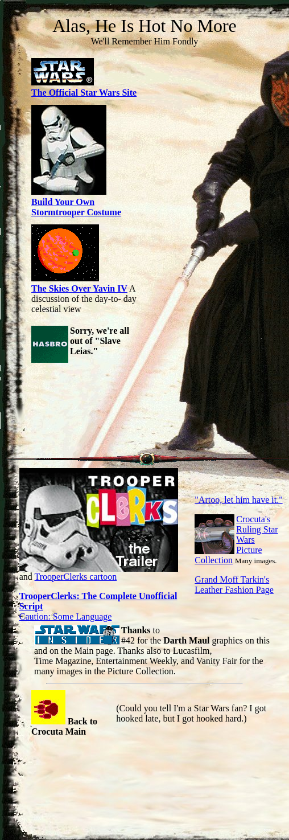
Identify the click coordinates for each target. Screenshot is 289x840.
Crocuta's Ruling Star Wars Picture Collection (236, 539)
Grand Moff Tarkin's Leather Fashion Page (234, 585)
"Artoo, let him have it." (238, 500)
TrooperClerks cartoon (76, 576)
